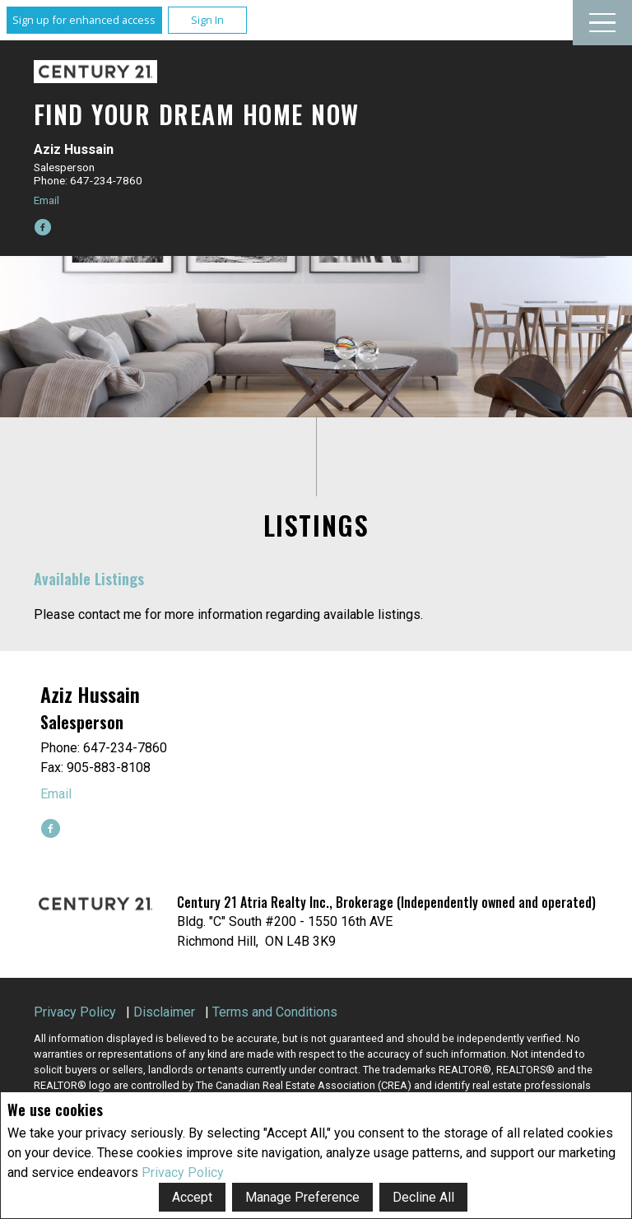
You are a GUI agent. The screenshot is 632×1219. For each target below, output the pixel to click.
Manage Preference (302, 1197)
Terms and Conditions (274, 1012)
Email (46, 200)
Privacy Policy (183, 1172)
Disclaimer (164, 1012)
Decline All (423, 1197)
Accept (192, 1197)
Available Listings (89, 578)
